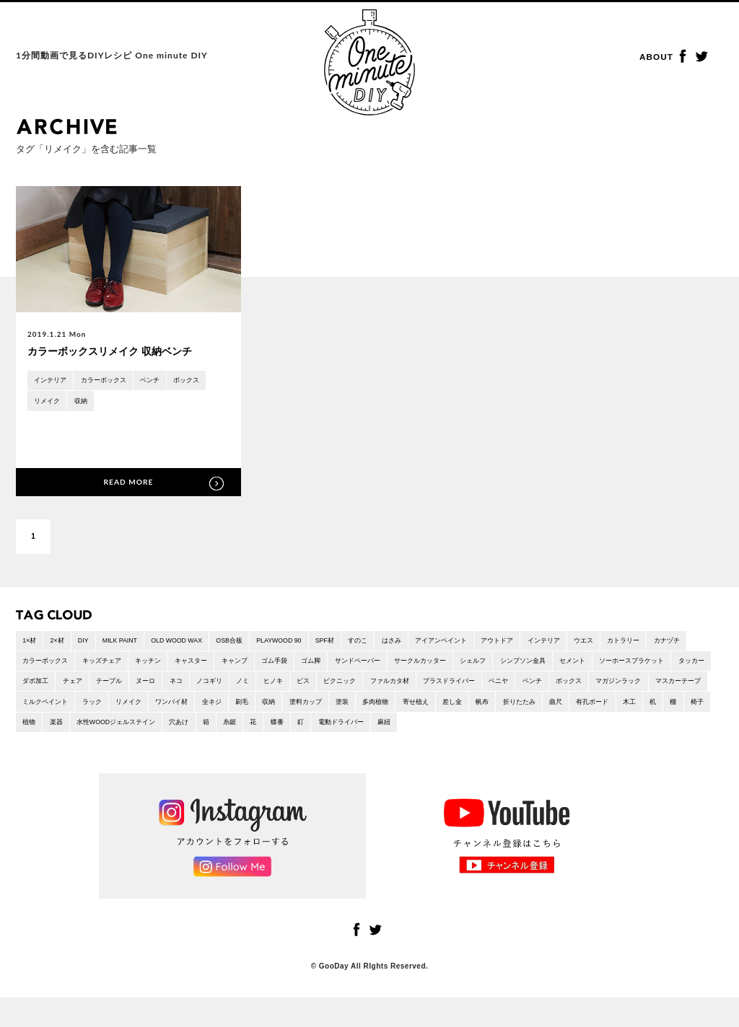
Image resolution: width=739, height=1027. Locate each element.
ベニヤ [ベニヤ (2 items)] (679, 686)
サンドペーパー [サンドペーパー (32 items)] (436, 665)
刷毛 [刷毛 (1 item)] (477, 708)
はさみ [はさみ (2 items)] (435, 643)
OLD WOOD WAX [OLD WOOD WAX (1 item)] (195, 643)
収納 (86, 403)
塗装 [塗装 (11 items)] (587, 708)
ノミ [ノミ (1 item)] (397, 686)
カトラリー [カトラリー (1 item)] (691, 643)
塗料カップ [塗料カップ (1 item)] (547, 708)
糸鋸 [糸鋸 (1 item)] (554, 729)
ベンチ (162, 381)
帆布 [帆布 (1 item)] (67, 729)
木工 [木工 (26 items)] (229, 729)
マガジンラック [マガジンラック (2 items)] (129, 708)
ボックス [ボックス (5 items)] (74, 708)
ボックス (202, 381)
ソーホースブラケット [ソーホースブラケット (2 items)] (59, 686)
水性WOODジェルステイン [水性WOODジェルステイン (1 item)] (429, 729)
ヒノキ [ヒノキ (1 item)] (430, 686)
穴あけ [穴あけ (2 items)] (499, 729)
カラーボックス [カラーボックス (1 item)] (92, 665)
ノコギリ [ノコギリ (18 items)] (360, 686)
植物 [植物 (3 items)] (332, 729)
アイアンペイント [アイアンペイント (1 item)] (490, 643)
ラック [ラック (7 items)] (312, 708)
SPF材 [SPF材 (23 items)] (361, 643)
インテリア (53, 381)
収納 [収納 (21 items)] (506, 708)
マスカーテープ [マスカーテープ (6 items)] (195, 708)
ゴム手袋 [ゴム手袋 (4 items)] (345, 665)
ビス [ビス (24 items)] (463, 686)
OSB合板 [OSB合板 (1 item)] (254, 643)
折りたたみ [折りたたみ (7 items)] (107, 729)
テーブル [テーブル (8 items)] (249, 686)
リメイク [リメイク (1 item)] (352, 708)
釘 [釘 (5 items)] (632, 729)
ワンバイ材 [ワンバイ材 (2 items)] (400, 708)
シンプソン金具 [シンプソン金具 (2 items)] (619, 665)
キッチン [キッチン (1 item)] (205, 665)
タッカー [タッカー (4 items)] (124, 686)
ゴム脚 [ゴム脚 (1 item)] (385, 665)
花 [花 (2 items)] (580, 729)
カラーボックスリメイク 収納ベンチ (115, 351)
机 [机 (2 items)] (254, 729)
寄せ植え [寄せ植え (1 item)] (668, 708)
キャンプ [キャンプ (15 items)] (301, 665)
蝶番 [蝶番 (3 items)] (606, 729)
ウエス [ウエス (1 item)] (647, 643)
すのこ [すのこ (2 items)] (398, 643)
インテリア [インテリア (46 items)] (603, 643)
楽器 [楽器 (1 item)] (362, 729)
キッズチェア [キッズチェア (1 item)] (154, 665)
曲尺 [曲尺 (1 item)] (148, 729)
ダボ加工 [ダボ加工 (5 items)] (168, 686)
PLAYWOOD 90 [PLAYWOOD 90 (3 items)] (310, 643)
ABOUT (657, 57)
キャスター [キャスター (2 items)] (253, 665)
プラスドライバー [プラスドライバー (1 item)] (624, 686)
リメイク (49, 403)
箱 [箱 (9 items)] (528, 729)
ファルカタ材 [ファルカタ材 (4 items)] (558, 686)
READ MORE (128, 483)
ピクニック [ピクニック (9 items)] (504, 686)
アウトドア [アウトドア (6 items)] (552, 643)
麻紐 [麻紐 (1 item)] (30, 750)
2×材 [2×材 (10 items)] (61, 643)
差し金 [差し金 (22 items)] (34, 729)
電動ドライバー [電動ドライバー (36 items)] (676, 729)
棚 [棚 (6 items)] (277, 729)
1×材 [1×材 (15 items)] (30, 643)
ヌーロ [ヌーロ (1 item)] (290, 686)
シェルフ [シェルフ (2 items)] (564, 665)
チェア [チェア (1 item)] (209, 686)
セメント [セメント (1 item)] (674, 665)
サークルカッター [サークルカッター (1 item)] (506, 665)
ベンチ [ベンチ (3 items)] (34, 708)
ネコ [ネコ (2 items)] (323, 686)
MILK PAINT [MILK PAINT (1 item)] (131, 643)
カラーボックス (111, 381)
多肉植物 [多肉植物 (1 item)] (624, 708)
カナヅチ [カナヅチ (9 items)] (37, 665)
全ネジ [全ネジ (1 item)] (444, 708)
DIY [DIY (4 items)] (90, 643)
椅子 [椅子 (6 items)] (303, 729)
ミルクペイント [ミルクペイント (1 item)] (260, 708)
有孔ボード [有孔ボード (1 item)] (188, 729)
